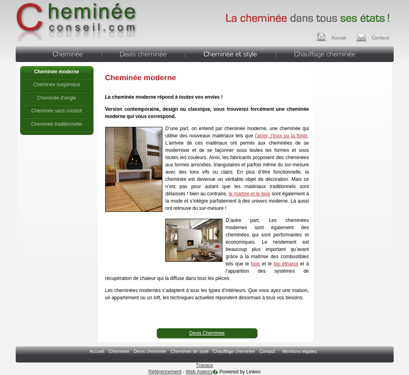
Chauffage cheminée (335, 53)
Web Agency (199, 372)
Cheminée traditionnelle (56, 124)
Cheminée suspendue (56, 84)
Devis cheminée (143, 53)
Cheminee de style (230, 53)
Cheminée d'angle (56, 98)
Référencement (164, 372)
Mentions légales (299, 351)
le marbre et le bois (249, 194)
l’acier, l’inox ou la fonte (281, 136)
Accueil (338, 35)
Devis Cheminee (206, 333)
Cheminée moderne (77, 22)
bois (255, 264)
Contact (374, 35)
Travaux (204, 365)
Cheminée (58, 53)
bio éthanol (286, 264)
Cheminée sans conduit (56, 111)
